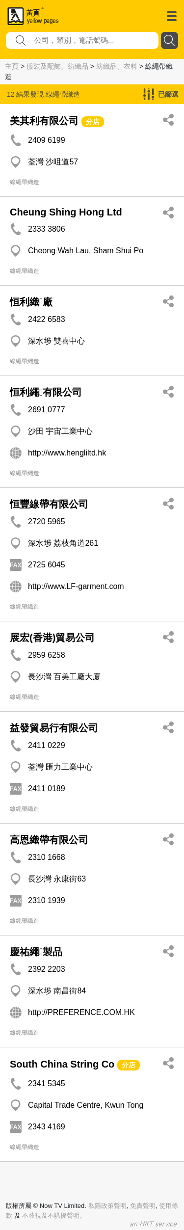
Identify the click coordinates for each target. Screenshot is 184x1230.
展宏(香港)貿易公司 (52, 637)
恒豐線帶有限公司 (49, 504)
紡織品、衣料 (116, 66)
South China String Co (62, 1064)
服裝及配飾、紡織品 (57, 66)
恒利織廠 (31, 301)
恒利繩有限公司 (46, 392)
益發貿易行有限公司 (54, 727)
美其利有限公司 (44, 120)
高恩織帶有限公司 (49, 839)
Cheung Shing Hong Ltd (66, 212)
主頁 (12, 66)
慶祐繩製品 (36, 951)
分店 (93, 122)
